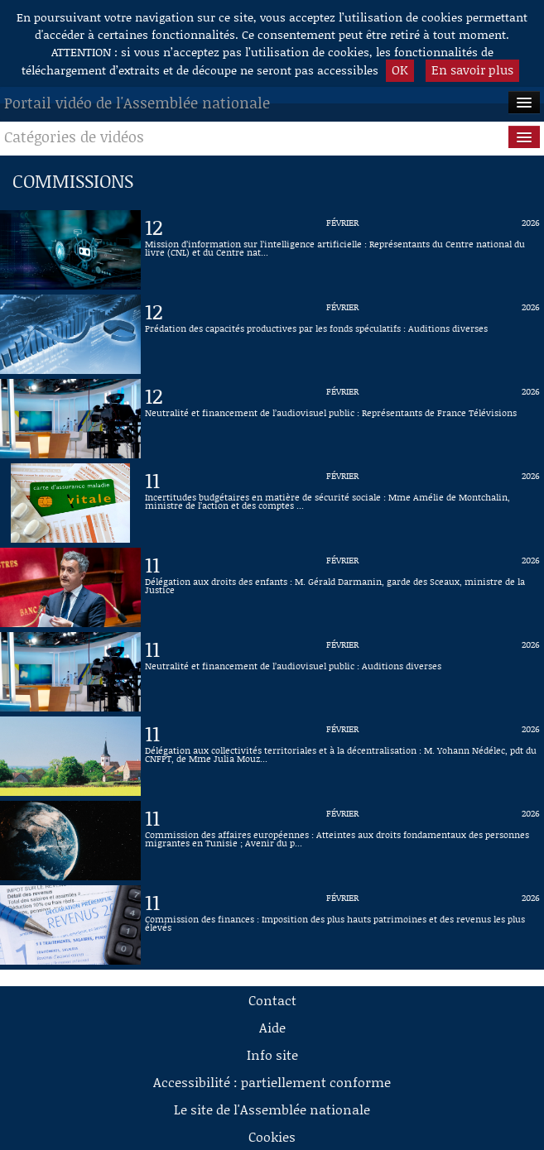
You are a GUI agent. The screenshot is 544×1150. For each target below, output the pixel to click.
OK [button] (400, 69)
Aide (272, 1027)
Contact (272, 999)
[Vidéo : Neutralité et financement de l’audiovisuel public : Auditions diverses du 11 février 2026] (342, 672)
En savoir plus (472, 69)
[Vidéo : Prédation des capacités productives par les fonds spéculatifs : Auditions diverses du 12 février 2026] (342, 334)
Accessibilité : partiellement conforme (272, 1081)
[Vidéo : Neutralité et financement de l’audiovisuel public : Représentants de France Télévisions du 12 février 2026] (342, 418)
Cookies (272, 1136)
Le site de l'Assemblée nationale (272, 1109)
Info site (272, 1054)
